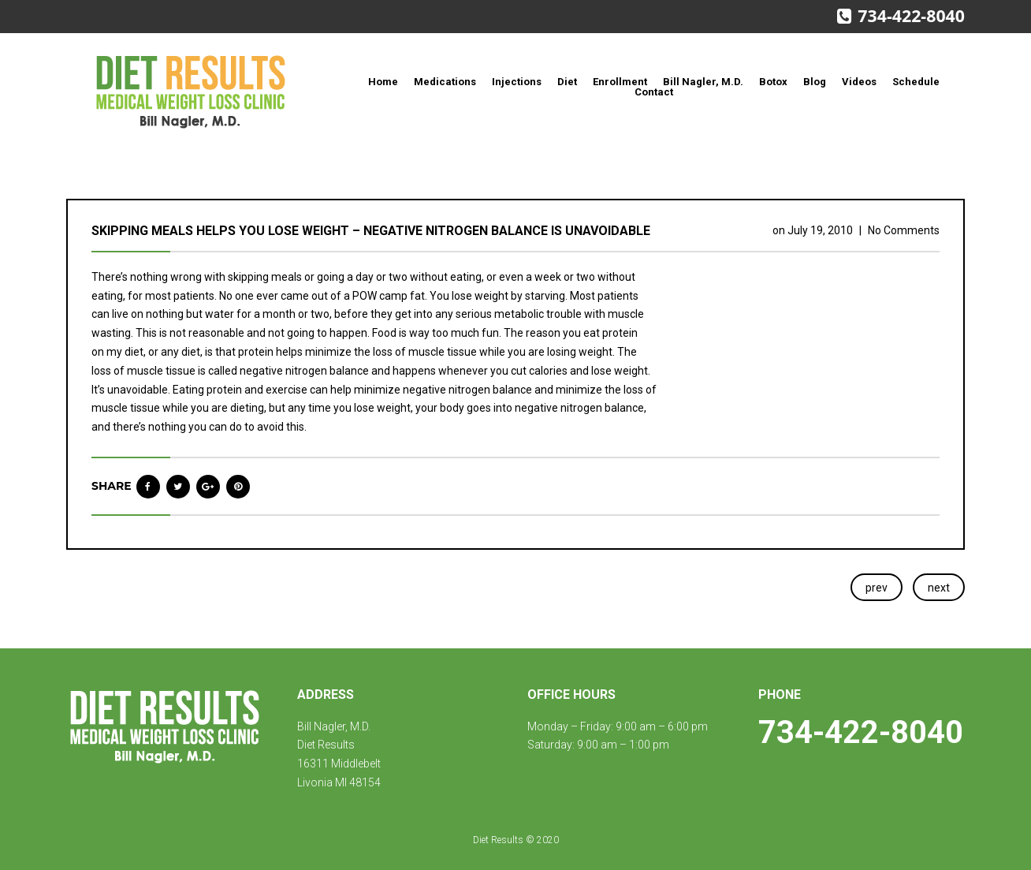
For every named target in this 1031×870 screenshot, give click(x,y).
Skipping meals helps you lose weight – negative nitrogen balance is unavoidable (370, 230)
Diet (567, 82)
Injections (517, 82)
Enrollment (620, 82)
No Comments (904, 230)
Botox (773, 82)
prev (876, 587)
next (939, 587)
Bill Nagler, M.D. (703, 82)
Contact (654, 92)
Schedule (916, 82)
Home (383, 82)
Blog (814, 82)
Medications (445, 82)
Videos (859, 82)
